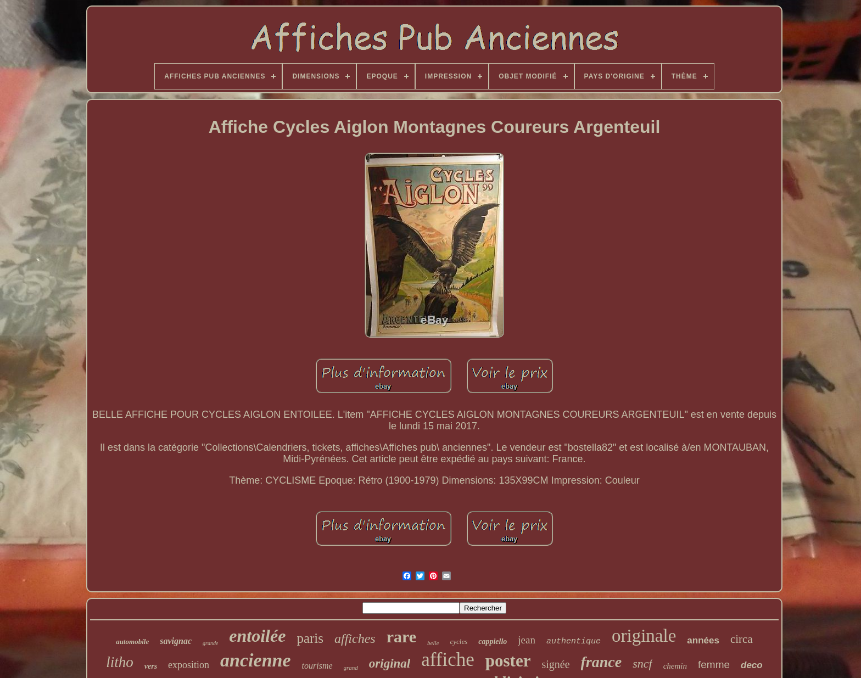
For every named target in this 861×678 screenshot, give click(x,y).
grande (210, 643)
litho (119, 662)
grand (351, 667)
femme (714, 664)
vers (150, 666)
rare (401, 636)
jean (526, 640)
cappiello (492, 641)
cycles (458, 641)
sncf (642, 663)
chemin (675, 666)
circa (741, 639)
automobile (132, 641)
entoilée (257, 636)
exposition (188, 664)
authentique (573, 641)
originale (644, 636)
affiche (447, 659)
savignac (176, 641)
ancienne (255, 660)
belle (433, 643)
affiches (355, 638)
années (703, 640)
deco (752, 665)
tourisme (317, 665)
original (389, 663)
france (601, 661)
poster (508, 660)
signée (555, 664)
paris (310, 638)
